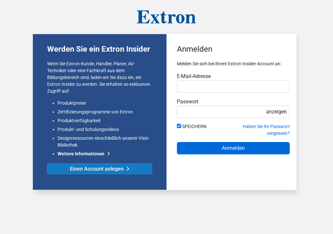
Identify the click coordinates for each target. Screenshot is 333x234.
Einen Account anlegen (97, 169)
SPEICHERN (194, 126)
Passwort (187, 101)
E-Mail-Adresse (194, 76)
